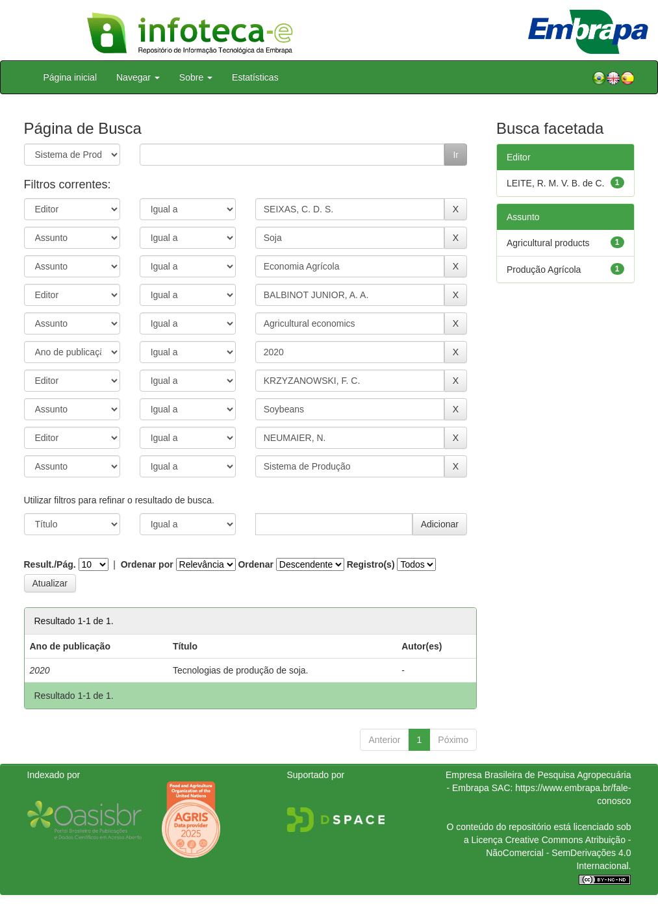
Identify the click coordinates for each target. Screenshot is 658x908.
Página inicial (70, 77)
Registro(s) (371, 564)
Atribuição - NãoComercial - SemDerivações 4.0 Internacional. (558, 853)
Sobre (195, 77)
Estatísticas (255, 77)
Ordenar (255, 564)
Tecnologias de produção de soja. (241, 670)
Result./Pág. (50, 564)
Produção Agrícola (544, 269)
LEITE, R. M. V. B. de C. (555, 183)
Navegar (138, 77)
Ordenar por (147, 564)
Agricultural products (548, 243)
